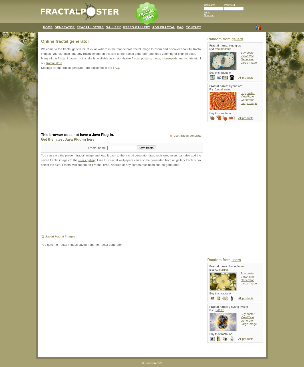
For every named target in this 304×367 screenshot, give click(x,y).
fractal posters (141, 58)
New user (209, 15)
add (193, 155)
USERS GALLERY (136, 27)
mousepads (169, 58)
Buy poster (248, 52)
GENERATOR (64, 27)
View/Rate (247, 56)
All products (245, 77)
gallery (237, 39)
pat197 (219, 310)
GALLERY (113, 27)
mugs (156, 58)
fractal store (54, 63)
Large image (249, 62)
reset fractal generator (188, 135)
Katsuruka (221, 269)
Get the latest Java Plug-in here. (68, 139)
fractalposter (223, 49)
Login (207, 12)
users (236, 260)
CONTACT (193, 27)
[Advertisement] (122, 102)
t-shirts (188, 58)
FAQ (180, 27)
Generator (247, 59)
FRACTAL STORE (90, 27)
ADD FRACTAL (163, 27)
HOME (48, 27)
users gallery (87, 160)
